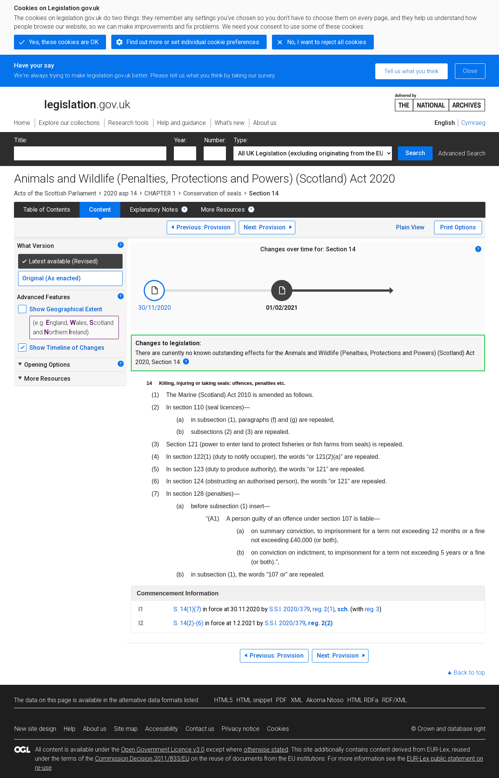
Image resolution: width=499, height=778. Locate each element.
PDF (281, 700)
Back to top (469, 672)
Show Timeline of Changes (66, 347)
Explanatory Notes (154, 209)
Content (100, 209)
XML (296, 700)
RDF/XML (394, 700)
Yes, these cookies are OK (63, 42)
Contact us (200, 728)
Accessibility (161, 728)
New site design (35, 728)
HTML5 (223, 700)
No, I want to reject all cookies (326, 42)
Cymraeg (473, 122)
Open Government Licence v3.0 (162, 749)
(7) (197, 609)
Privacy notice (240, 728)
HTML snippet (254, 700)
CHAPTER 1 (160, 193)
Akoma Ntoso (325, 700)
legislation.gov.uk (72, 102)
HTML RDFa (362, 700)
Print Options (458, 227)
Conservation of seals (212, 193)
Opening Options (43, 364)
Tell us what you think (411, 71)
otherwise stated (266, 749)
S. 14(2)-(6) (188, 623)
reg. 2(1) (324, 609)
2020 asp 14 (120, 193)
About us (94, 728)
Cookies (278, 728)
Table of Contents (46, 209)
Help (69, 728)
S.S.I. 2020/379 (289, 609)
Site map (126, 728)
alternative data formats (151, 700)
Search (415, 153)
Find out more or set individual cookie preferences (192, 42)
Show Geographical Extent (65, 309)
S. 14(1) (183, 609)
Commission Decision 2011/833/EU (142, 758)
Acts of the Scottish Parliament (55, 193)
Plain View (410, 227)
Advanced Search (461, 153)
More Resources (223, 209)
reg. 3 (372, 609)
